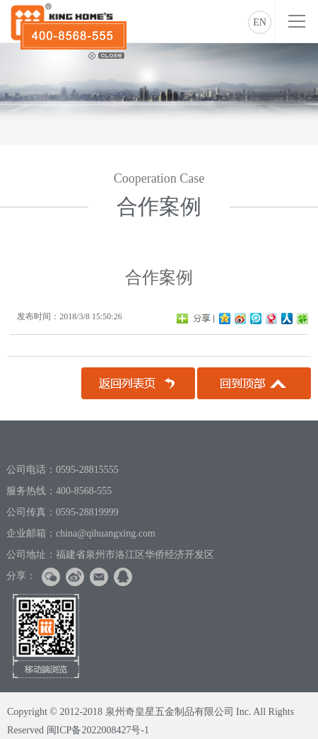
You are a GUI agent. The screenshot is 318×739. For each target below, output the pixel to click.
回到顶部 (254, 383)
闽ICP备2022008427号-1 (98, 730)
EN (259, 22)
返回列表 (138, 383)
